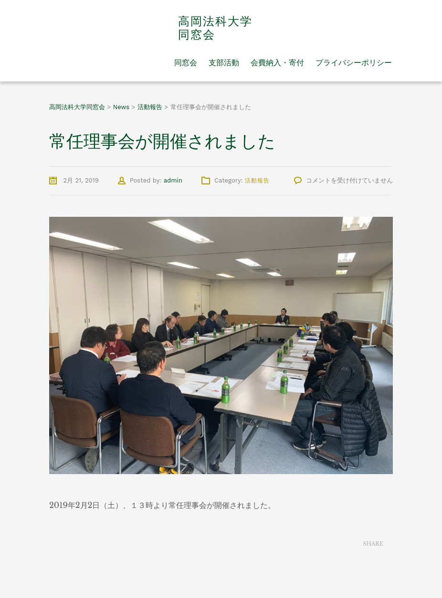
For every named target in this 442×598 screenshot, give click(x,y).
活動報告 (257, 180)
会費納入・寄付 (277, 62)
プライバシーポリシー (354, 62)
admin (173, 180)
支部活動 (224, 62)
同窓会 (185, 62)
